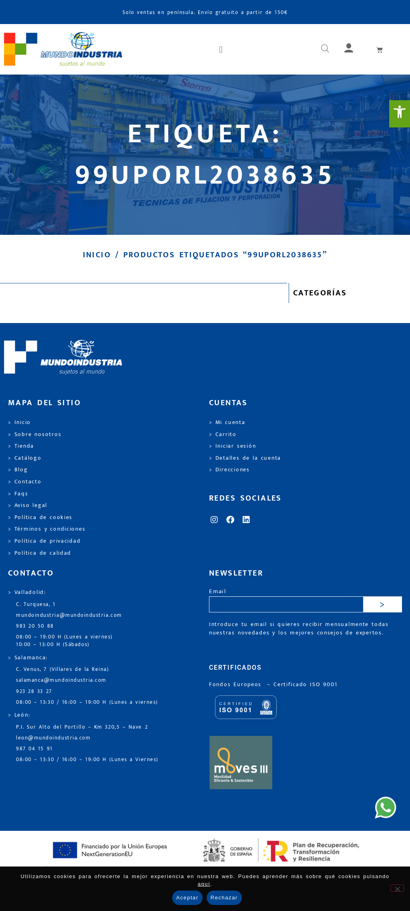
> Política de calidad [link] (39, 553)
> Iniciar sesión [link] (232, 446)
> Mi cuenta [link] (227, 422)
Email (217, 591)
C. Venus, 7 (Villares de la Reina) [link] (62, 669)
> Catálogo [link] (25, 458)
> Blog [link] (18, 470)
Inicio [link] (97, 255)
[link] (399, 113)
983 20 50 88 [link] (35, 626)
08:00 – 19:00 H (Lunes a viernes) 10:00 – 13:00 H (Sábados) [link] (64, 641)
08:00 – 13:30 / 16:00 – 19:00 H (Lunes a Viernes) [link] (87, 759)
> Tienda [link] (21, 446)
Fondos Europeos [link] (236, 684)
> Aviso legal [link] (27, 505)
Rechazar (224, 898)
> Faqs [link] (18, 494)
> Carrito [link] (223, 434)
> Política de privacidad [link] (44, 541)
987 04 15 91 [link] (34, 749)
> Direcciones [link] (229, 470)
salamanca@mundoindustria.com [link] (61, 680)
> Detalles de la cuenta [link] (245, 458)
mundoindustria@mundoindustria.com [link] (69, 615)
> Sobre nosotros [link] (34, 434)
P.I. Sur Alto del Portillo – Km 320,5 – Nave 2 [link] (82, 727)
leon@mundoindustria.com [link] (53, 738)
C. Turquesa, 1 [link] (36, 604)
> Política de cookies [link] (40, 517)
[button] (221, 49)
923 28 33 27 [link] (34, 691)
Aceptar (187, 898)
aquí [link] (204, 884)
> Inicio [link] (19, 422)
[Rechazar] (397, 888)
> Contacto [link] (25, 482)
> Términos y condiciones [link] (46, 529)
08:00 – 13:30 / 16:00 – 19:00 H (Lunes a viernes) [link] (87, 702)
